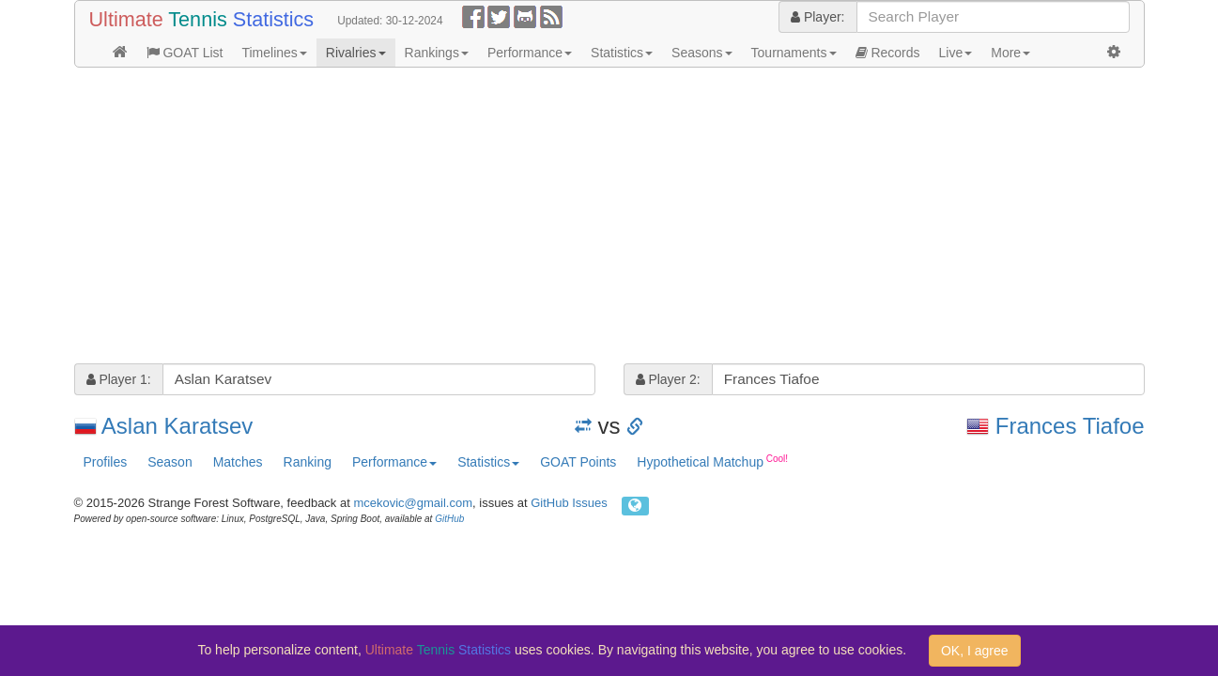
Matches (238, 461)
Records (888, 52)
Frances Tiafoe (1070, 425)
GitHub (449, 519)
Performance (529, 52)
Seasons (701, 52)
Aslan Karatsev (177, 425)
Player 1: (118, 379)
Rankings (437, 52)
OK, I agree (975, 650)
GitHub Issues (569, 503)
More (1010, 52)
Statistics (622, 52)
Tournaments (794, 52)
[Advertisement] (609, 217)
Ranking (307, 461)
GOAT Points (578, 461)
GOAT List (185, 52)
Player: (817, 16)
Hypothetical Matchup (712, 461)
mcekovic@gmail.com (412, 503)
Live (956, 52)
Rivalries (356, 52)
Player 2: (668, 379)
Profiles (106, 461)
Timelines (273, 52)
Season (169, 461)
